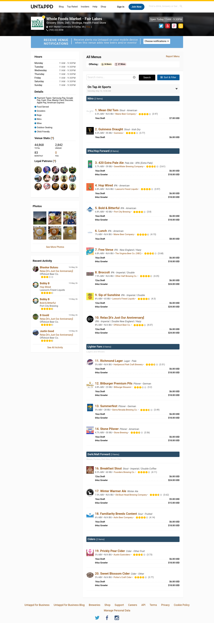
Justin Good (47, 331)
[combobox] (166, 6)
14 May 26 (73, 331)
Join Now (136, 6)
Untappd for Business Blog (69, 604)
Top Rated (72, 6)
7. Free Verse (104, 249)
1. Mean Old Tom (107, 110)
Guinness (118, 133)
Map (88, 27)
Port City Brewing (122, 212)
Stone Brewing (121, 432)
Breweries (94, 604)
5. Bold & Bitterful (107, 208)
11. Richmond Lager (109, 361)
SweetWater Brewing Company (129, 166)
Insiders (85, 6)
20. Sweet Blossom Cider (112, 573)
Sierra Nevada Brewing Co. (125, 410)
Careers (132, 604)
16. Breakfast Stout (108, 468)
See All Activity (55, 347)
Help (95, 6)
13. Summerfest (106, 406)
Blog (61, 6)
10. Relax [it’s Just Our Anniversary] (119, 317)
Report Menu (173, 56)
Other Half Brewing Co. (126, 276)
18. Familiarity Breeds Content (116, 513)
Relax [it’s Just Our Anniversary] (56, 271)
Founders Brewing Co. (124, 472)
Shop (103, 6)
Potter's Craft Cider (123, 577)
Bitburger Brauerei (123, 387)
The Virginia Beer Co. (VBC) (128, 253)
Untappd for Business (37, 604)
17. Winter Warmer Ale (111, 491)
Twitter (161, 26)
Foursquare (174, 26)
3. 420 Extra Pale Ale (109, 163)
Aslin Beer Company (123, 517)
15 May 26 (73, 283)
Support (119, 604)
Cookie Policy (182, 604)
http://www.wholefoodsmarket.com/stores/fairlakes (180, 26)
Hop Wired (45, 287)
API (143, 604)
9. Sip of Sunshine (108, 295)
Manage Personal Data (117, 610)
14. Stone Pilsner (107, 429)
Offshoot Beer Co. (122, 325)
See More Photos (55, 247)
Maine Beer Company (125, 114)
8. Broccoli (103, 272)
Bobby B (44, 283)
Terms (153, 604)
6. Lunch (101, 231)
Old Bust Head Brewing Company (131, 495)
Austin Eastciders (122, 554)
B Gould (44, 315)
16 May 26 (73, 267)
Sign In (120, 6)
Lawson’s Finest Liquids (126, 189)
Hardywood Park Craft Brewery (128, 364)
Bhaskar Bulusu (49, 267)
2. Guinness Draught (109, 129)
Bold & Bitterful (48, 303)
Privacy (165, 604)
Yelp (167, 26)
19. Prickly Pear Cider (110, 551)
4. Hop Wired (104, 185)
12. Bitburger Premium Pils (114, 383)
